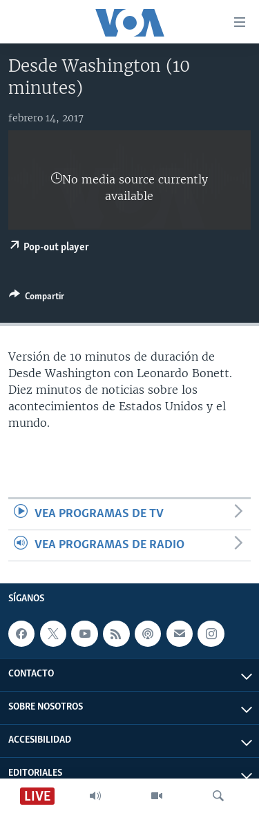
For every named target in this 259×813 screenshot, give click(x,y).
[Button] (36, 298)
